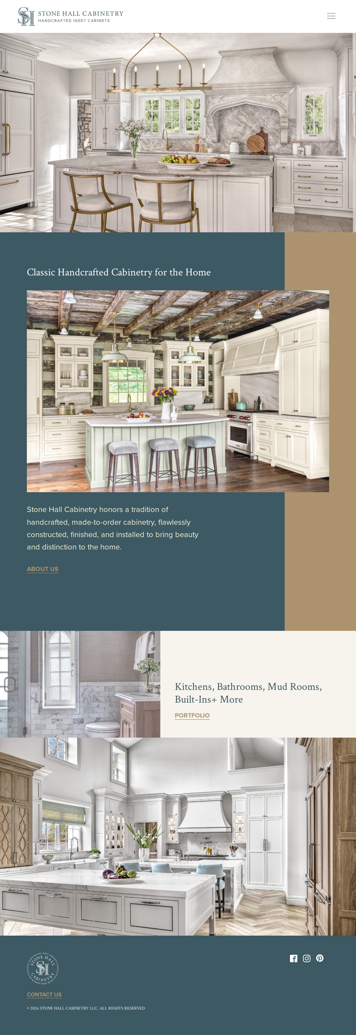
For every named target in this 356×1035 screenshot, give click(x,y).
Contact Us (44, 994)
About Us (43, 569)
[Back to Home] (71, 16)
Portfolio (192, 715)
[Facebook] (293, 960)
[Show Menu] (331, 16)
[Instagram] (306, 960)
